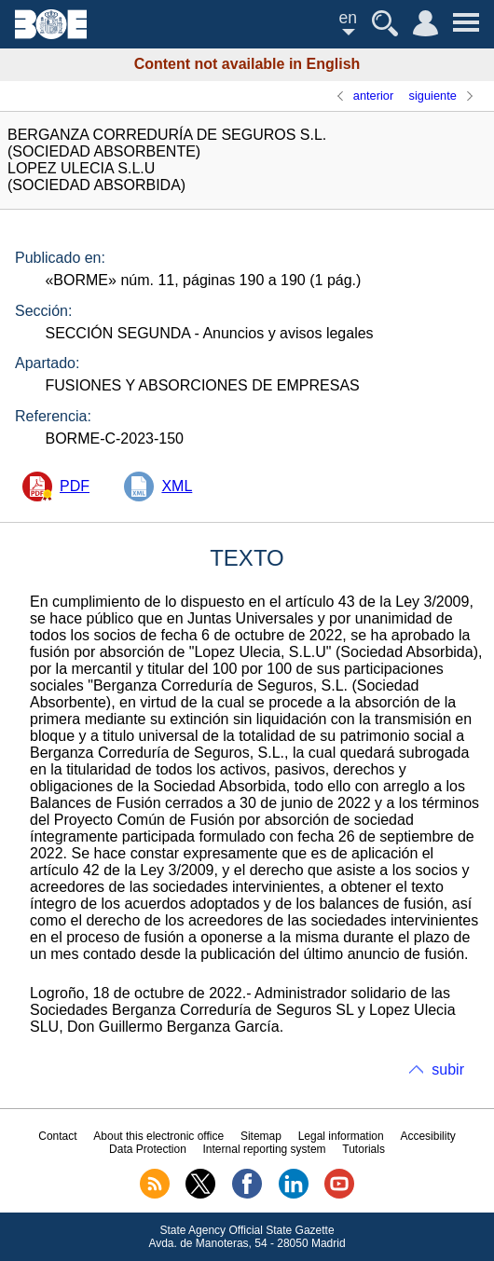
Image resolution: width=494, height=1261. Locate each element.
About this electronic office (158, 1136)
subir (448, 1069)
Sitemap (260, 1136)
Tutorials (363, 1149)
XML (176, 486)
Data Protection (147, 1149)
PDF (74, 486)
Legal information (341, 1136)
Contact (57, 1136)
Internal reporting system (264, 1149)
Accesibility (427, 1136)
